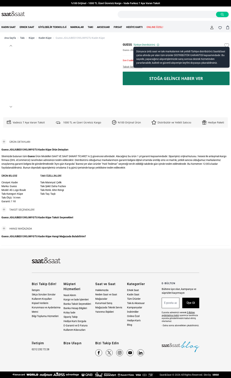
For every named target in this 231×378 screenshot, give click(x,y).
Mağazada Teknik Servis (108, 307)
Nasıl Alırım (70, 295)
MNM (215, 374)
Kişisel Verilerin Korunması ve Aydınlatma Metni (46, 307)
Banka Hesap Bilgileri (75, 308)
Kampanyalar (134, 307)
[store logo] (13, 14)
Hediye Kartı (134, 320)
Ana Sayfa (10, 37)
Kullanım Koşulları (42, 298)
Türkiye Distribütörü (146, 44)
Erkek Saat (133, 290)
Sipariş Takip (71, 316)
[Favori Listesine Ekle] (227, 45)
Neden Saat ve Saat (106, 294)
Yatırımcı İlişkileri (104, 311)
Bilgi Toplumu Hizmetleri (45, 316)
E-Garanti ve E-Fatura (76, 325)
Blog (129, 324)
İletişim (36, 290)
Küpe (31, 37)
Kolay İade (69, 312)
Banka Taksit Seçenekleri (77, 303)
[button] (11, 45)
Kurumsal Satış (103, 303)
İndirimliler (133, 311)
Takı (22, 37)
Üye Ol (191, 303)
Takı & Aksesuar (136, 303)
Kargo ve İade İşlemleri (76, 299)
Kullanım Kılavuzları (74, 329)
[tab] (15, 141)
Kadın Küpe (45, 37)
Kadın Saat (133, 294)
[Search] (222, 14)
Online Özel (133, 316)
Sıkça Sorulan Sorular (44, 294)
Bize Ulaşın (73, 343)
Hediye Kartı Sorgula (75, 321)
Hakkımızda (101, 290)
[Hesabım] (211, 27)
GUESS (127, 44)
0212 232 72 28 (40, 349)
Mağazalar (101, 298)
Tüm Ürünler (134, 298)
